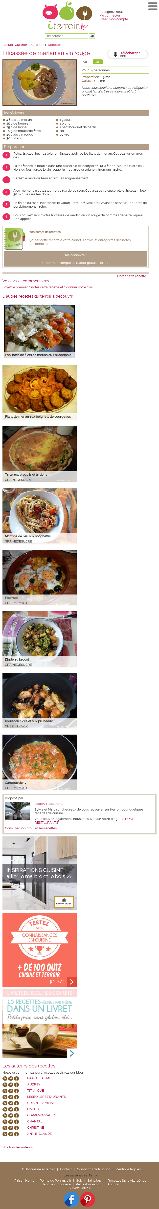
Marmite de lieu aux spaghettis (27, 536)
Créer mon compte (113, 19)
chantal (35, 1121)
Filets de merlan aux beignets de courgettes (38, 416)
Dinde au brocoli (17, 659)
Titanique (35, 1090)
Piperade (12, 598)
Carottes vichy (15, 783)
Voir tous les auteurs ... (18, 1147)
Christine (35, 1127)
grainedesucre (18, 480)
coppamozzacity (41, 1115)
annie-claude (39, 1134)
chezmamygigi (17, 603)
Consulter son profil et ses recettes (31, 828)
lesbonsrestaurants (49, 804)
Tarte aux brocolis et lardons (26, 474)
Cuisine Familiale (42, 1103)
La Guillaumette (42, 1078)
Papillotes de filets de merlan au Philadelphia (38, 355)
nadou (33, 1109)
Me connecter (109, 15)
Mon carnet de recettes (44, 232)
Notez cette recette (131, 276)
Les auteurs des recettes (28, 1066)
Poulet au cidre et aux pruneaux (29, 721)
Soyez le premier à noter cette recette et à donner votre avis (47, 287)
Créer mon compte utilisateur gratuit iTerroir (75, 263)
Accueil (8, 45)
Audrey (33, 1084)
